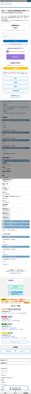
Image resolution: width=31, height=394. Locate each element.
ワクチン (4, 309)
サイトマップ (3, 373)
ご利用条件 (3, 382)
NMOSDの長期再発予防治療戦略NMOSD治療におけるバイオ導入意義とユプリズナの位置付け (14, 337)
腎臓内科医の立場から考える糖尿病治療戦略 (11, 320)
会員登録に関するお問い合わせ (6, 377)
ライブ (10, 309)
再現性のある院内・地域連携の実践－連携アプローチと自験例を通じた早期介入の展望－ (13, 328)
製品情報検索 (26, 392)
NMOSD (4, 332)
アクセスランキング (4, 370)
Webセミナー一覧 (15, 342)
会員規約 (2, 380)
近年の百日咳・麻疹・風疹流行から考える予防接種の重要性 (14, 313)
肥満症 (4, 324)
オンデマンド (17, 309)
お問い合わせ (3, 375)
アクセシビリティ (4, 384)
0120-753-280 (15, 273)
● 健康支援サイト (4, 363)
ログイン (15, 392)
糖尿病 (4, 316)
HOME (5, 392)
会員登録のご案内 (4, 368)
